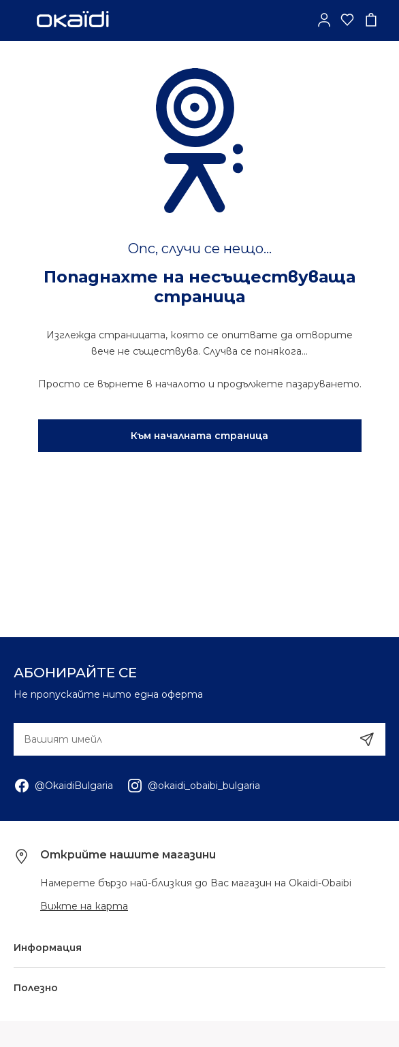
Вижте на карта (84, 906)
